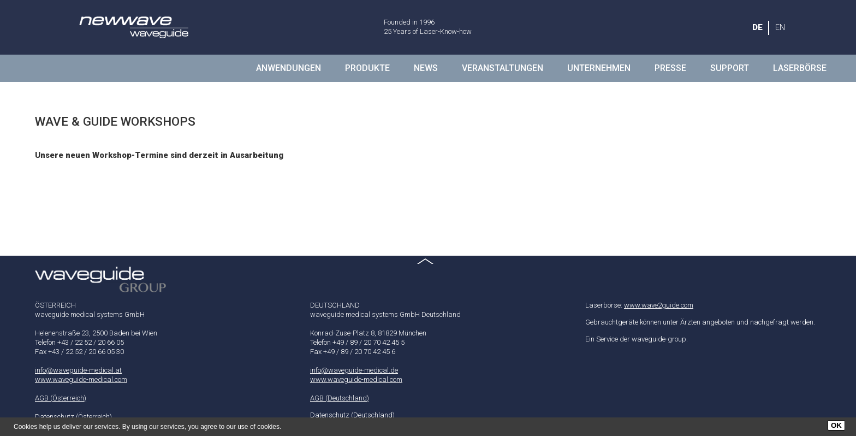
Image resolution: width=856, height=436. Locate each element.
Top (428, 266)
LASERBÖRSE (800, 68)
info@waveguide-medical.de (354, 370)
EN (780, 27)
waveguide (133, 27)
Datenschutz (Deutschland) (352, 415)
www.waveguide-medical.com (81, 379)
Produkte (367, 68)
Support (729, 68)
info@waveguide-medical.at (78, 370)
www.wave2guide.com (658, 305)
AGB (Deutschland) (339, 398)
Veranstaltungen (502, 68)
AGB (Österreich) (60, 398)
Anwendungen (288, 68)
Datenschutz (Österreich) (73, 417)
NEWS (426, 68)
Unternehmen (599, 68)
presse (670, 68)
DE (757, 27)
